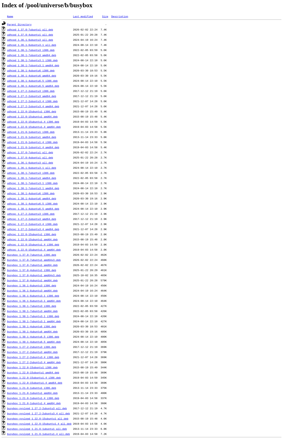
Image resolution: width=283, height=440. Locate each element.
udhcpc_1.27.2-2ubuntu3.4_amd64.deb (33, 229)
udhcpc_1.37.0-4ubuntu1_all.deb (30, 157)
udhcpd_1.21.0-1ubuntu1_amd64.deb (31, 137)
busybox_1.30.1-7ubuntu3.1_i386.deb (33, 316)
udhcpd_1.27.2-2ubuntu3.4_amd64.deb (33, 106)
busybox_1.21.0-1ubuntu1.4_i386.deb (33, 398)
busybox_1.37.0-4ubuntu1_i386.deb (31, 270)
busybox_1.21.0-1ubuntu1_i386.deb (31, 388)
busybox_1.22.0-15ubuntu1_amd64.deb (33, 372)
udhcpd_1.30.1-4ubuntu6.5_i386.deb (32, 80)
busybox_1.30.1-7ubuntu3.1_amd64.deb (34, 321)
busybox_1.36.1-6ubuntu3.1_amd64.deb (34, 301)
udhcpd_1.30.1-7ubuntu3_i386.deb (31, 50)
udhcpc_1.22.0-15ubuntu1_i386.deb (31, 234)
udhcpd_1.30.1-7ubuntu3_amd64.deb (31, 55)
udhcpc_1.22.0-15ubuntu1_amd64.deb (32, 239)
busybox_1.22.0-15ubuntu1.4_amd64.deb (34, 382)
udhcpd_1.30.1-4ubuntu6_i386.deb (31, 70)
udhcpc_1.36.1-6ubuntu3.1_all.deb (31, 168)
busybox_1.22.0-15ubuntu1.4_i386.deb (34, 377)
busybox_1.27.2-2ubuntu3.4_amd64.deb (34, 362)
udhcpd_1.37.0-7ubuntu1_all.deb (30, 29)
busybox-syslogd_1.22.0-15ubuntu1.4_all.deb (39, 423)
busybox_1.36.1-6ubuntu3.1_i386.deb (33, 295)
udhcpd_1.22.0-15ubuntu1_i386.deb (31, 111)
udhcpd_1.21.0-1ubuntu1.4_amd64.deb (33, 147)
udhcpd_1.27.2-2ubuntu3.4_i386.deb (32, 101)
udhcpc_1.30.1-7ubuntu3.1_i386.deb (32, 183)
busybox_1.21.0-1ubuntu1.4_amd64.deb (34, 403)
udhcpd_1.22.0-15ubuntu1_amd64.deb (32, 116)
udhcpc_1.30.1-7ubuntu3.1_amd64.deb (33, 188)
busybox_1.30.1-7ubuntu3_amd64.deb (32, 311)
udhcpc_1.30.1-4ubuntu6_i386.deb (31, 193)
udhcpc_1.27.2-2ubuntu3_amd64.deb (31, 219)
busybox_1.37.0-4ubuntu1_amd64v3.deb (34, 275)
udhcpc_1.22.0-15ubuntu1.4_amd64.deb (34, 249)
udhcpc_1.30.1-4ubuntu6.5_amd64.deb (33, 208)
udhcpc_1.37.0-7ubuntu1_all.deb (30, 152)
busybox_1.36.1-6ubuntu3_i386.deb (31, 285)
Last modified (83, 16)
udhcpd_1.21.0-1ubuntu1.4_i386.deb (32, 142)
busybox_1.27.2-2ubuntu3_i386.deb (31, 347)
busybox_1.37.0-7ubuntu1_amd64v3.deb (34, 260)
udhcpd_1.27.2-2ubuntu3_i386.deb (31, 91)
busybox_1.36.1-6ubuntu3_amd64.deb (32, 290)
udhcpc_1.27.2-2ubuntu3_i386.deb (31, 214)
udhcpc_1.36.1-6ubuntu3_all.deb (30, 162)
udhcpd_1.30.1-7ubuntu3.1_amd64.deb (33, 65)
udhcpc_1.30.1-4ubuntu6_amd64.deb (31, 198)
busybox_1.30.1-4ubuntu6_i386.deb (31, 326)
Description (119, 16)
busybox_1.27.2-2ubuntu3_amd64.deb (32, 352)
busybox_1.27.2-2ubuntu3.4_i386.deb (33, 357)
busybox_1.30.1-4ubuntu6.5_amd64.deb (34, 342)
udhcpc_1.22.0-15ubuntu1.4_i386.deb (33, 244)
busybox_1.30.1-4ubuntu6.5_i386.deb (33, 336)
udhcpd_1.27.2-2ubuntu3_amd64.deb (31, 96)
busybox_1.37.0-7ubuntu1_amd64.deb (32, 265)
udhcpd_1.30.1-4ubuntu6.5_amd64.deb (33, 86)
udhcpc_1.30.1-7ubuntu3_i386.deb (31, 173)
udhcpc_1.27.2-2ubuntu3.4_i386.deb (32, 224)
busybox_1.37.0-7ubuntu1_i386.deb (31, 255)
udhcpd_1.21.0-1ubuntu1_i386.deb (31, 132)
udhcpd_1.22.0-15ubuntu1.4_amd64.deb (34, 127)
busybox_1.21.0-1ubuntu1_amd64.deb (32, 393)
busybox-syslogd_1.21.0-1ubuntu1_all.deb (37, 429)
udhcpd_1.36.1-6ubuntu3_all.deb (30, 40)
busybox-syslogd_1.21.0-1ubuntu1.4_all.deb (38, 434)
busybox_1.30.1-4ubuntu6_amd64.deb (32, 331)
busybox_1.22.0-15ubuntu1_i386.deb (32, 367)
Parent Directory (19, 24)
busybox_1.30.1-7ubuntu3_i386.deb (31, 306)
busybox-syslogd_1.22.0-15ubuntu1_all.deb (37, 418)
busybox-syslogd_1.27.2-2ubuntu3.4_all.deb (38, 413)
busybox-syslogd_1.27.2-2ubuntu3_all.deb (37, 408)
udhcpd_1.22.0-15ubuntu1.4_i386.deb (33, 121)
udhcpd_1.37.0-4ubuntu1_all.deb (30, 34)
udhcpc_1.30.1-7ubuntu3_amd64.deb (31, 178)
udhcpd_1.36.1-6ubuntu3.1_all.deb (31, 45)
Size (105, 16)
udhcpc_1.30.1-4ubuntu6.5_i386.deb (32, 203)
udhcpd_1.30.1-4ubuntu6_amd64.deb (31, 75)
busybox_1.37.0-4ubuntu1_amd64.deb (32, 280)
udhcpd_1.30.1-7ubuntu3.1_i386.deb (32, 60)
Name (10, 16)
